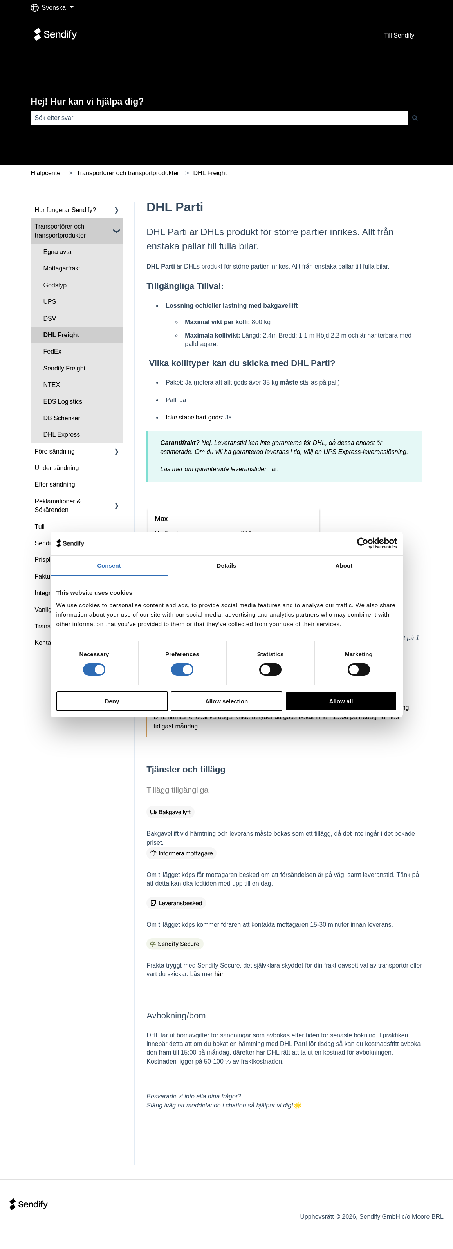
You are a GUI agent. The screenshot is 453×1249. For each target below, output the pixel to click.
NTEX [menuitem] (51, 384)
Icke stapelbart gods (194, 417)
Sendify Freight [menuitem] (64, 368)
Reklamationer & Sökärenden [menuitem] (58, 505)
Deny (112, 701)
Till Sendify (399, 35)
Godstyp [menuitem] (55, 285)
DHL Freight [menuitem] (61, 335)
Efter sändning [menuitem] (55, 484)
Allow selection (226, 701)
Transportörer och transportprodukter (128, 173)
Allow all (341, 701)
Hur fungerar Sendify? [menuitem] (65, 210)
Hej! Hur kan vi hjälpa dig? (87, 101)
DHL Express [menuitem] (61, 434)
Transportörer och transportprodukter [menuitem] (60, 230)
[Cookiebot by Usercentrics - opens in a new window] (362, 543)
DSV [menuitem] (49, 318)
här (272, 469)
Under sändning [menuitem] (57, 468)
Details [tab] (226, 565)
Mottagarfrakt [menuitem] (61, 268)
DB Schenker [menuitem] (61, 418)
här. (220, 974)
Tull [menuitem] (40, 526)
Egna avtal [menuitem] (58, 252)
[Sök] (415, 118)
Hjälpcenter (47, 173)
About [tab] (344, 565)
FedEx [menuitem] (52, 351)
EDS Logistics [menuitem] (63, 401)
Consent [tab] (109, 565)
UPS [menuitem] (49, 301)
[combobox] (219, 118)
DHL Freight (210, 173)
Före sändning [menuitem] (55, 451)
